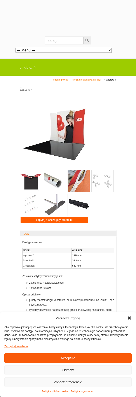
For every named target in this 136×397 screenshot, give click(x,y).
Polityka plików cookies (55, 391)
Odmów (68, 370)
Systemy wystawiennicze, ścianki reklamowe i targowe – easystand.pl (68, 22)
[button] (129, 318)
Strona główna (60, 79)
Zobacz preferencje (68, 382)
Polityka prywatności (82, 391)
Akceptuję (68, 358)
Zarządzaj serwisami (16, 346)
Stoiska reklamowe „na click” (87, 79)
